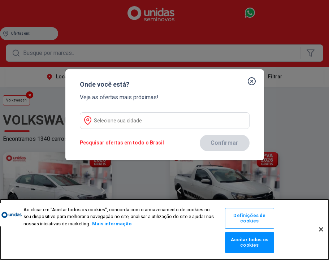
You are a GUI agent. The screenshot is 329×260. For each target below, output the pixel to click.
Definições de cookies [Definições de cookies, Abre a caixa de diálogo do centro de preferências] (249, 218)
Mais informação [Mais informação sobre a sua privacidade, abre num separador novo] (111, 223)
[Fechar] (257, 75)
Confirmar (224, 142)
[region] (164, 229)
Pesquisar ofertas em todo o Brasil (122, 143)
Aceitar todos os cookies (249, 242)
